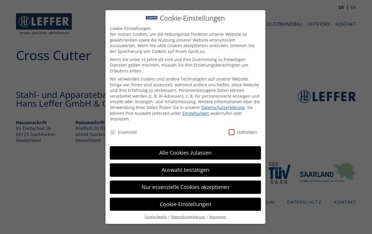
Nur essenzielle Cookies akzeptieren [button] (181, 186)
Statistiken (239, 132)
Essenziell (119, 132)
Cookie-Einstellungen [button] (181, 204)
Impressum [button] (213, 217)
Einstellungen (191, 113)
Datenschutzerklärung (219, 107)
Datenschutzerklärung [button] (184, 217)
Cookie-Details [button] (152, 217)
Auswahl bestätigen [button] (181, 169)
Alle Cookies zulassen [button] (181, 152)
